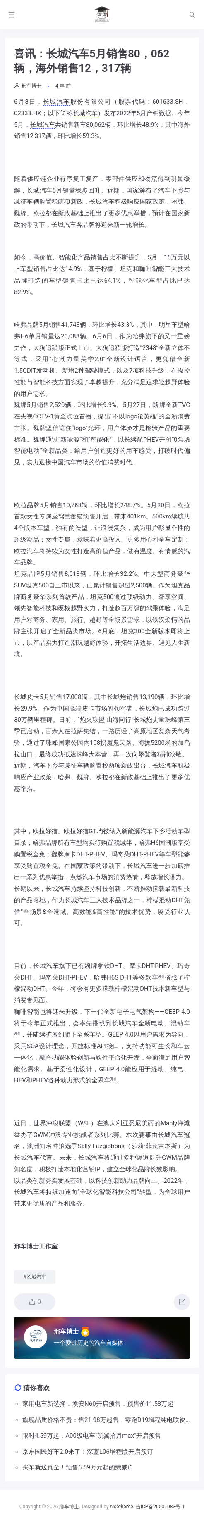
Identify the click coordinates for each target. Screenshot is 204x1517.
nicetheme (121, 1507)
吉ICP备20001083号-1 (160, 1507)
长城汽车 (56, 101)
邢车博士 (27, 86)
